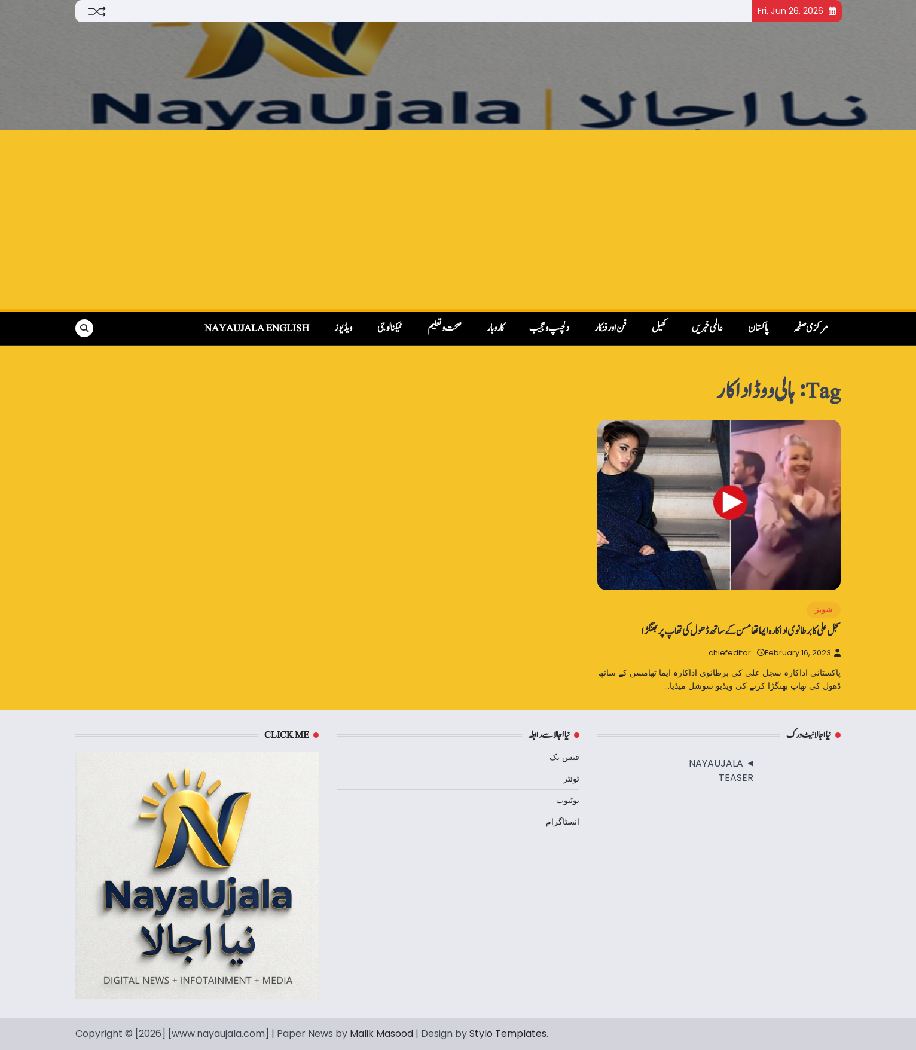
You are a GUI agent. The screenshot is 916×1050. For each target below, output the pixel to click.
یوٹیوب (567, 800)
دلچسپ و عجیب (549, 328)
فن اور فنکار (610, 328)
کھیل (659, 328)
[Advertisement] (458, 219)
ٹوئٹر (571, 779)
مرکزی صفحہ (810, 328)
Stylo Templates (507, 1033)
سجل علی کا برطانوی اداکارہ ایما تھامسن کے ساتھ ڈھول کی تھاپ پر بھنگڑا (741, 631)
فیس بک (564, 757)
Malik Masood (381, 1033)
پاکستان (758, 328)
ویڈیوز (343, 328)
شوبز (823, 610)
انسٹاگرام (562, 822)
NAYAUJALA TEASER (721, 770)
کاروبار (495, 328)
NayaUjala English (256, 328)
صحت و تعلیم (445, 328)
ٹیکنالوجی (389, 328)
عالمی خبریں (707, 328)
